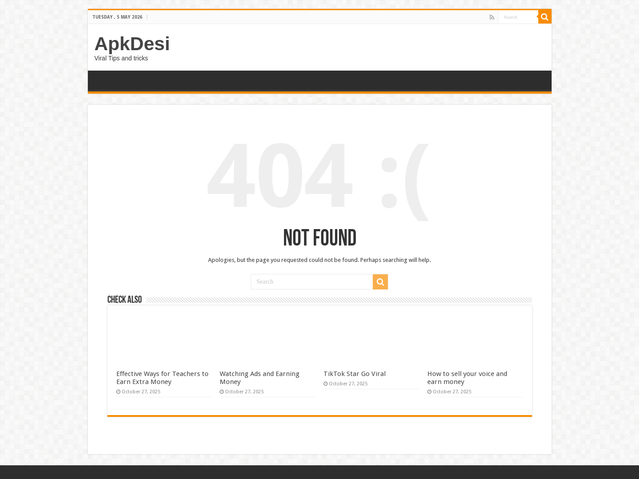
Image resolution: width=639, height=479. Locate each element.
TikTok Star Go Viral (354, 374)
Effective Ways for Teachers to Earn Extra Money (162, 378)
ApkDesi (132, 43)
